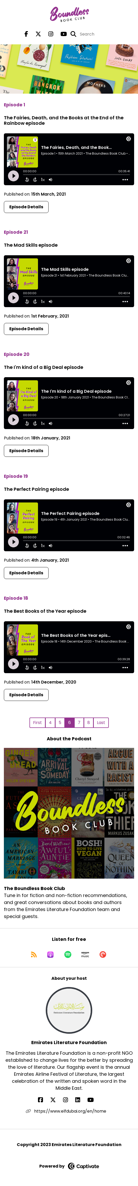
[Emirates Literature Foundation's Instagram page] (68, 1100)
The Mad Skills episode (31, 245)
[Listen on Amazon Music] (85, 954)
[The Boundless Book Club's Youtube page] (60, 34)
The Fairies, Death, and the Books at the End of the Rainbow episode (64, 120)
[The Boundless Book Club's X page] (35, 34)
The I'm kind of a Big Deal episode (43, 367)
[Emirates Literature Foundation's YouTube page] (93, 1100)
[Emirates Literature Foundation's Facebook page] (43, 1100)
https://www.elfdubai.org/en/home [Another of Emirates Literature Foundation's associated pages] (66, 1111)
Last (101, 723)
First (37, 723)
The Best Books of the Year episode (45, 611)
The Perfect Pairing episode (36, 489)
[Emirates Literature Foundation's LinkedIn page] (80, 1100)
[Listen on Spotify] (68, 954)
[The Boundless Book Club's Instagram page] (47, 34)
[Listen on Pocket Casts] (103, 954)
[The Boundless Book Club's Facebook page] (26, 34)
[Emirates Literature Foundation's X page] (56, 1100)
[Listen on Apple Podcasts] (50, 954)
